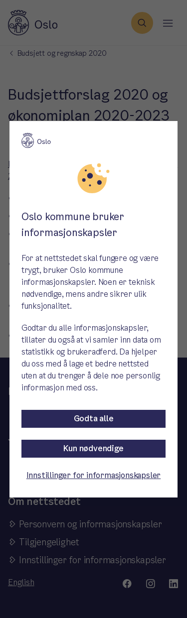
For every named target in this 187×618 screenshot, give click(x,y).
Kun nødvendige (93, 448)
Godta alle (94, 418)
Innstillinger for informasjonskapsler (93, 475)
